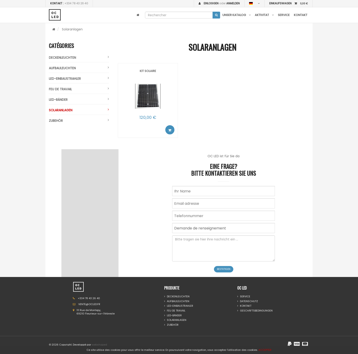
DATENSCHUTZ (247, 301)
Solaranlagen (79, 110)
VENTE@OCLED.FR (89, 304)
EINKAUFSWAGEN (288, 3)
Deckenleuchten (79, 57)
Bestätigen (223, 269)
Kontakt (300, 15)
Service (284, 15)
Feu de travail (79, 89)
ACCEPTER (264, 350)
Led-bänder (79, 99)
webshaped (99, 344)
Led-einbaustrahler (79, 78)
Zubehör (79, 120)
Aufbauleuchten (79, 68)
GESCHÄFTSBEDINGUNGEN (255, 310)
